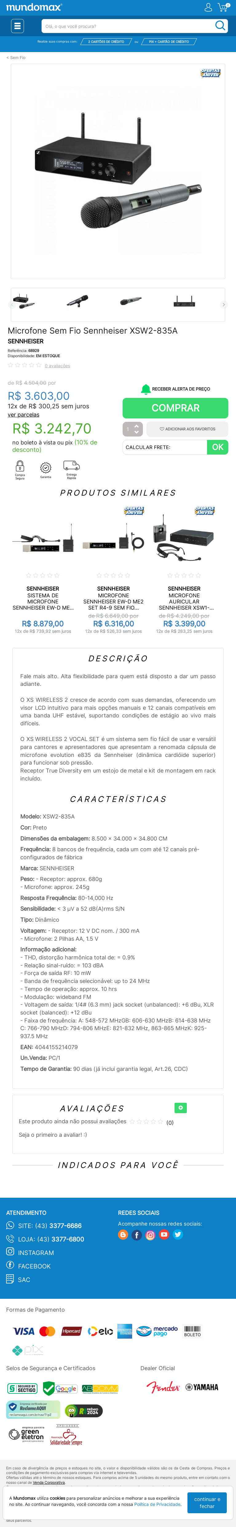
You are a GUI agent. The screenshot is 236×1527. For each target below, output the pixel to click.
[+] (181, 1108)
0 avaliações (57, 365)
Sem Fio (18, 57)
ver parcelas (23, 414)
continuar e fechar (207, 1502)
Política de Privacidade (157, 1504)
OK (217, 447)
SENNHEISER (25, 341)
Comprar (175, 408)
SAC (24, 1279)
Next (224, 304)
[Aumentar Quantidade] (136, 426)
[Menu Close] (17, 26)
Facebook (34, 1266)
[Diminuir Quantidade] (136, 433)
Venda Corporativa (49, 1482)
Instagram (36, 1253)
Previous (12, 304)
